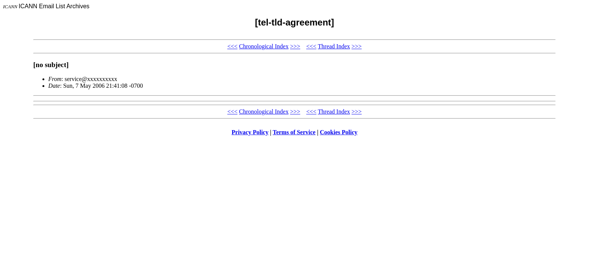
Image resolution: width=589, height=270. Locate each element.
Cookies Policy (339, 132)
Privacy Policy (250, 132)
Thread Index (334, 46)
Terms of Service (294, 132)
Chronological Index (263, 46)
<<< (232, 46)
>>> (295, 46)
